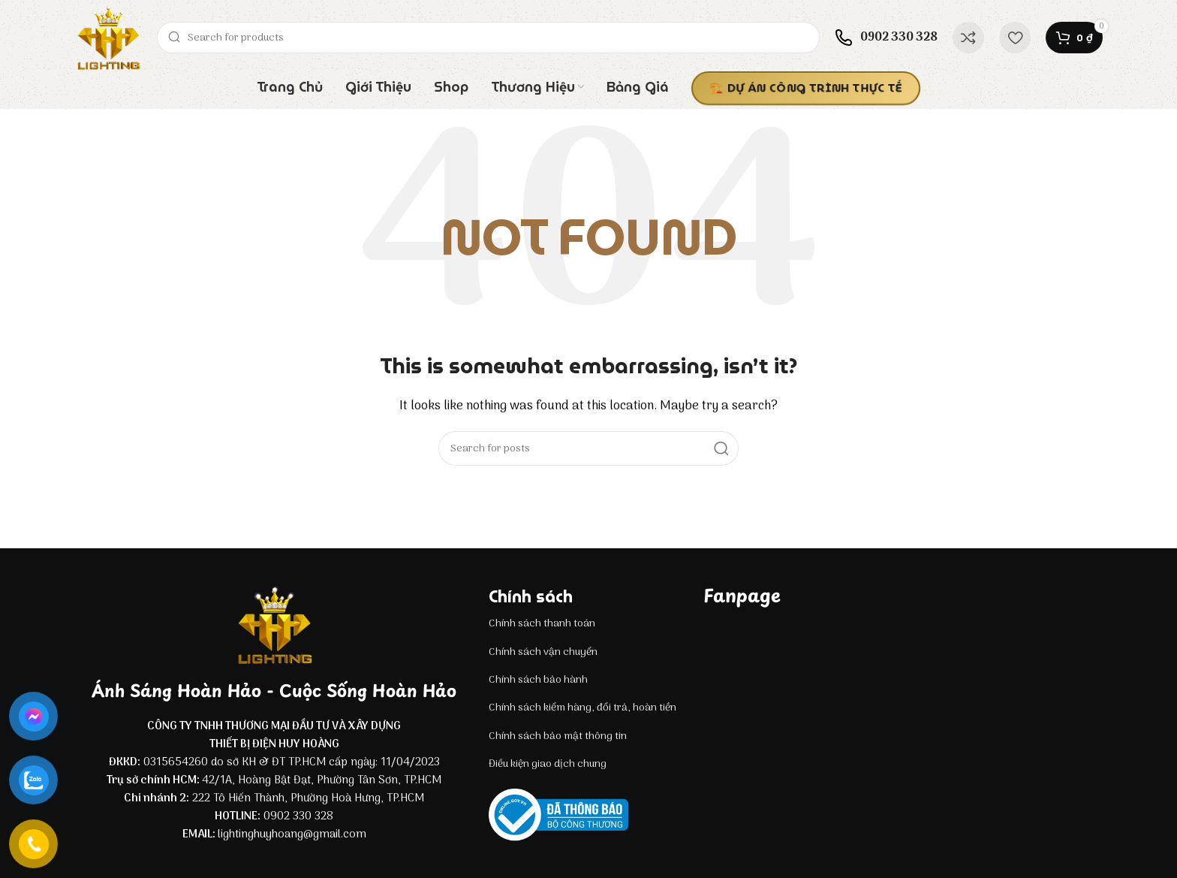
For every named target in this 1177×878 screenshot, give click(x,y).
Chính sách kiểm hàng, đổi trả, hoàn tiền (582, 708)
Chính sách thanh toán (542, 623)
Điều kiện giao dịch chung (548, 764)
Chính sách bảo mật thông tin (558, 736)
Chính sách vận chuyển (543, 652)
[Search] (488, 37)
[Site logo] (108, 38)
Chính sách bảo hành (538, 680)
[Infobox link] (886, 38)
